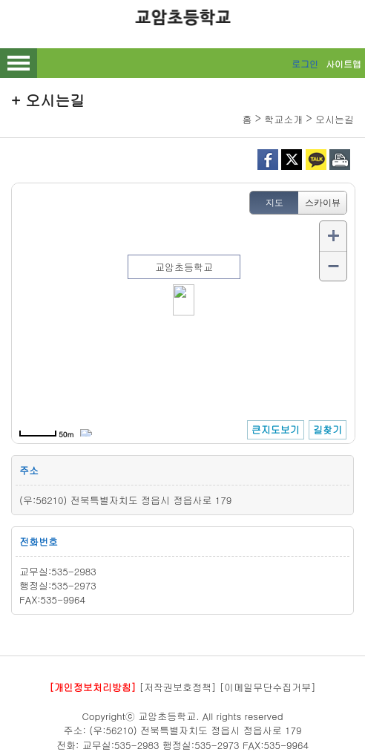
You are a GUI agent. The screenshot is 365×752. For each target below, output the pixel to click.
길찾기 (327, 429)
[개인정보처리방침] (92, 687)
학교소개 (283, 119)
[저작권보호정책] (178, 687)
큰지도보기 (275, 429)
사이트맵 (343, 63)
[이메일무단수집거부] (268, 687)
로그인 (305, 63)
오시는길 (334, 119)
